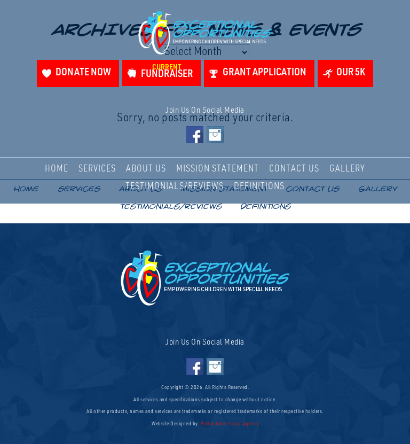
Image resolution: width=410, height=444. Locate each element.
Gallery (347, 169)
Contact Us (294, 169)
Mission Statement (217, 169)
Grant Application (264, 73)
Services (97, 169)
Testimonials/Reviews (174, 187)
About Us (146, 169)
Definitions (259, 187)
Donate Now (83, 73)
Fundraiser (167, 72)
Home (56, 169)
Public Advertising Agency (230, 424)
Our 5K (350, 73)
